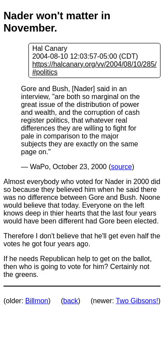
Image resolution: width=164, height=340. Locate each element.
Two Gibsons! (137, 301)
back (70, 301)
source (121, 166)
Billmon (36, 301)
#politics (45, 72)
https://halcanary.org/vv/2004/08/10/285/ (94, 64)
